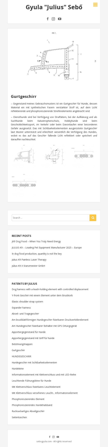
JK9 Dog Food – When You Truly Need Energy (36, 241)
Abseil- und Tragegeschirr (25, 313)
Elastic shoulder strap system (27, 301)
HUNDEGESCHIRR (21, 356)
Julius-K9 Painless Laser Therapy (29, 259)
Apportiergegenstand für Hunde (29, 332)
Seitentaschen (19, 417)
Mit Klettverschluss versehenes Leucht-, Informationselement (45, 392)
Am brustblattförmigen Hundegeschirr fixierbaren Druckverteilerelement (50, 319)
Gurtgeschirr (18, 350)
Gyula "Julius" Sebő (54, 7)
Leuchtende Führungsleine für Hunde (31, 380)
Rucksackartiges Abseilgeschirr (28, 411)
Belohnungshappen (22, 344)
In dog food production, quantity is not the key (37, 253)
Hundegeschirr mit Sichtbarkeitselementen (34, 362)
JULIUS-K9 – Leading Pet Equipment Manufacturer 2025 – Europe (47, 247)
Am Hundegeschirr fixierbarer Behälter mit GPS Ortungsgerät (44, 325)
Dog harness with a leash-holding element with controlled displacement (50, 289)
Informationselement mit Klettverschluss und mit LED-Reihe (44, 374)
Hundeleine (18, 368)
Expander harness (21, 307)
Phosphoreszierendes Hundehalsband (32, 405)
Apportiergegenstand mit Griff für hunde (33, 338)
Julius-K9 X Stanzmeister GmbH (28, 265)
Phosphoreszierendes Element (28, 399)
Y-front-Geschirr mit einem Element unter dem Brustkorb (42, 295)
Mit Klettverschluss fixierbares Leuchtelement (36, 386)
